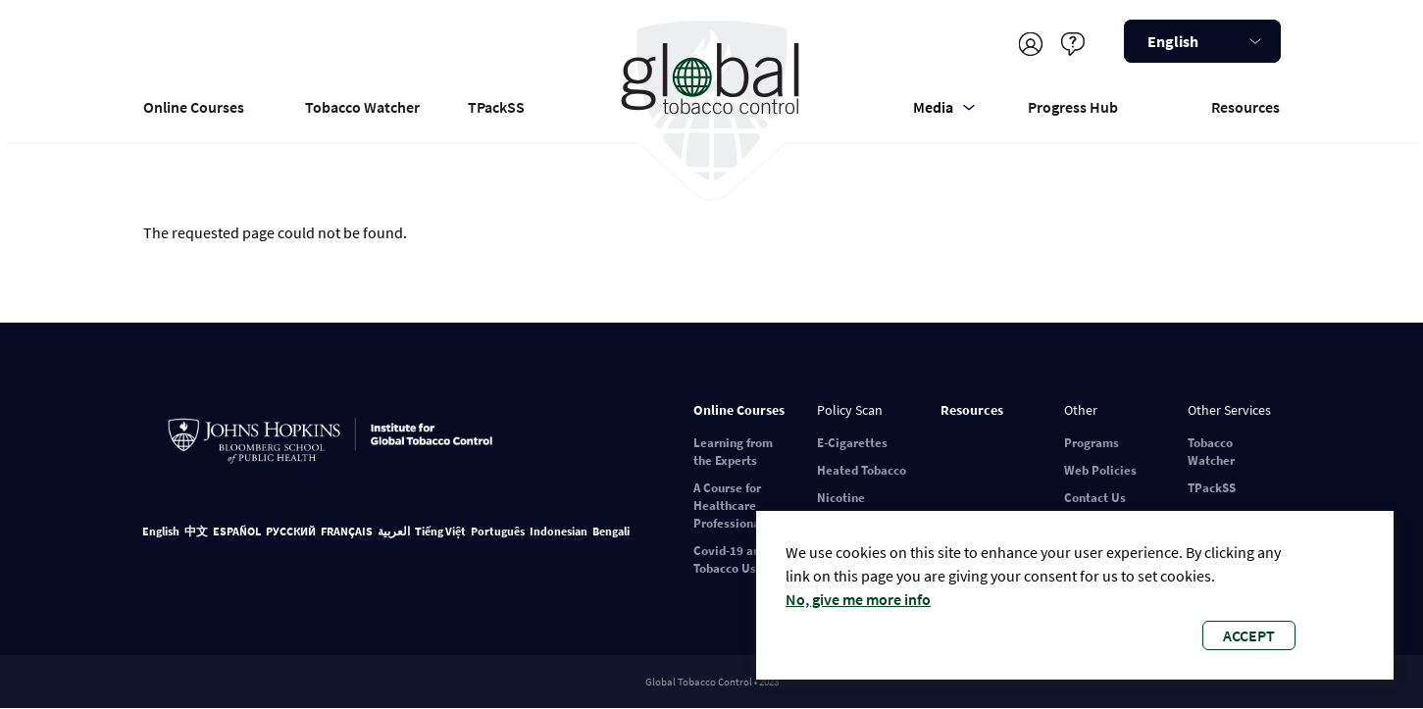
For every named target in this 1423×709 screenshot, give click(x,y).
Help (1073, 43)
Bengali (611, 531)
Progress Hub (1073, 107)
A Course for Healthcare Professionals (731, 506)
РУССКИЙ (291, 531)
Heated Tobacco (861, 470)
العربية (394, 531)
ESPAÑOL (237, 531)
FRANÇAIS (347, 531)
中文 (196, 531)
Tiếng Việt (440, 531)
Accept (1249, 635)
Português (498, 531)
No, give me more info (858, 599)
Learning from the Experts (733, 451)
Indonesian (558, 531)
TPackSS (496, 107)
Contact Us (1095, 497)
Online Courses (193, 107)
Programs (1091, 442)
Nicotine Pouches (841, 506)
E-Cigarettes (852, 442)
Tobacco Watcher (362, 107)
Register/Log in (1031, 43)
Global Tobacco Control (711, 101)
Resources (1245, 107)
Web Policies (1100, 470)
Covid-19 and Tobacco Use (730, 559)
